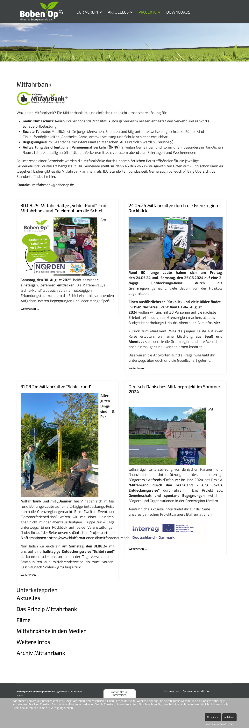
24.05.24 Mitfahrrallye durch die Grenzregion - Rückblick (175, 208)
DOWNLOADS (178, 12)
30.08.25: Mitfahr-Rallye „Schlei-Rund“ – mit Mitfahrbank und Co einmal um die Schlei (64, 208)
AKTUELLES (118, 12)
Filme (24, 620)
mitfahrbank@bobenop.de (53, 185)
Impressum (171, 691)
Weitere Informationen (220, 724)
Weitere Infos (33, 642)
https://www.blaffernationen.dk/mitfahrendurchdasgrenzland (98, 538)
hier (137, 307)
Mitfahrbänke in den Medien (52, 631)
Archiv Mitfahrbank (41, 653)
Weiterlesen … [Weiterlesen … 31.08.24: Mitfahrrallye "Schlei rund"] (30, 575)
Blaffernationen (199, 514)
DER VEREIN (87, 12)
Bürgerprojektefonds (145, 480)
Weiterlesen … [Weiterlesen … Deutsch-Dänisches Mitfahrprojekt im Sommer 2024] (138, 549)
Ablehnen (229, 717)
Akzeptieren (213, 717)
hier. (52, 176)
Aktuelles (28, 598)
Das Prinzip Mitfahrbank (47, 609)
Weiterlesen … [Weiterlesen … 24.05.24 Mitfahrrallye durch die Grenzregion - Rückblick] (138, 368)
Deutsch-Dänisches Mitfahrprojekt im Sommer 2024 (174, 389)
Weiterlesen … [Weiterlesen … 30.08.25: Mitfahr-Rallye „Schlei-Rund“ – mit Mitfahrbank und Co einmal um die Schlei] (30, 309)
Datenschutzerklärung (196, 691)
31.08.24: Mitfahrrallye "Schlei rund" (56, 387)
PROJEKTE (148, 12)
